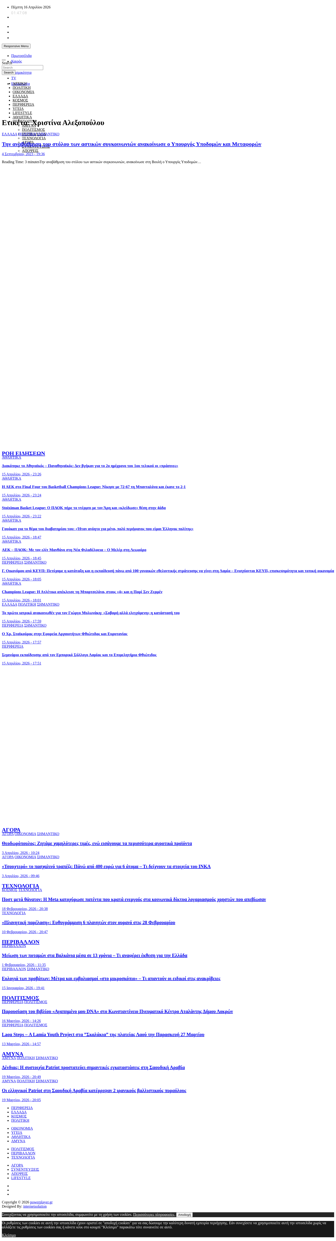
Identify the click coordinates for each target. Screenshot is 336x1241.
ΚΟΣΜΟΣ (9, 890)
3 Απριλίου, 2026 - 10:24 (20, 853)
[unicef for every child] (87, 52)
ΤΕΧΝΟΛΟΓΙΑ (34, 138)
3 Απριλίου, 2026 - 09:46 (20, 876)
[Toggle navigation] (4, 60)
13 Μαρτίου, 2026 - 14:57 (21, 1044)
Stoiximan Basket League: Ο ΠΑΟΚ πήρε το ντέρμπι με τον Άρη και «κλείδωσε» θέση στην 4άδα (84, 508)
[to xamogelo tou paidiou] (168, 443)
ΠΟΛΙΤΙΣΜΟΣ (33, 130)
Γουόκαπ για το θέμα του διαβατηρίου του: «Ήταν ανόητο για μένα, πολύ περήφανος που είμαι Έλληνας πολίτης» (97, 529)
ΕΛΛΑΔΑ (9, 134)
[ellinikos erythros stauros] (168, 717)
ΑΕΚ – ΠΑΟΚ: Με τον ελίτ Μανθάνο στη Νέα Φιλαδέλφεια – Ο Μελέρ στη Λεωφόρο (74, 550)
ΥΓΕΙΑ (16, 1133)
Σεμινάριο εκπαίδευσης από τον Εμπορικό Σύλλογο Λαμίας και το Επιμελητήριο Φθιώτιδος (79, 655)
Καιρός (16, 61)
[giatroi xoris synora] (87, 111)
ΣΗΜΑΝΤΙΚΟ (48, 134)
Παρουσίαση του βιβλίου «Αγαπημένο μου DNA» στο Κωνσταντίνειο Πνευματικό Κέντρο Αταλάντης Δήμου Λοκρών (117, 1011)
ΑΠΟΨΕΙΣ (30, 151)
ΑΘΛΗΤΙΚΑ (22, 117)
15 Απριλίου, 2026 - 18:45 (21, 558)
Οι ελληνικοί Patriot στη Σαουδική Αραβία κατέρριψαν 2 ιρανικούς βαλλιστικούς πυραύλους (94, 1090)
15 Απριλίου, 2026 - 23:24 (21, 495)
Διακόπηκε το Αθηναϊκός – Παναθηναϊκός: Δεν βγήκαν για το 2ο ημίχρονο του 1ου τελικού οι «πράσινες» (90, 466)
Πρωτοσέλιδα (21, 56)
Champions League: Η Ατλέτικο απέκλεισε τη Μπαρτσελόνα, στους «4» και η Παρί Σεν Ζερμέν (82, 592)
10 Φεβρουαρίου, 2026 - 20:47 (25, 932)
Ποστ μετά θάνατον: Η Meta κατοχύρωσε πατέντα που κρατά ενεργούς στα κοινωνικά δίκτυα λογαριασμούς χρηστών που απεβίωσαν (134, 899)
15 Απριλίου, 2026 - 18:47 (21, 537)
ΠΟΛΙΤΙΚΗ (22, 88)
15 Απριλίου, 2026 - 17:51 (21, 663)
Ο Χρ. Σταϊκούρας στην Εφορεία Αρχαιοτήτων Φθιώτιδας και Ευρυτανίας (64, 634)
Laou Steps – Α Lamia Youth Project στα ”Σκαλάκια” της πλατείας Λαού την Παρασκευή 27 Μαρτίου (103, 1034)
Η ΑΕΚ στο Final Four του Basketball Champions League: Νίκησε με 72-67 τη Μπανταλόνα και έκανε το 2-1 (94, 487)
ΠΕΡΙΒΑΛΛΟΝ (20, 942)
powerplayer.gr (41, 1202)
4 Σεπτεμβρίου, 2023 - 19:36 (23, 154)
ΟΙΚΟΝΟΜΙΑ (25, 834)
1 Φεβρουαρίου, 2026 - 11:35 (24, 965)
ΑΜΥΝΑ (12, 1054)
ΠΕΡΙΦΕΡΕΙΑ (12, 562)
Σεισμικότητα (21, 72)
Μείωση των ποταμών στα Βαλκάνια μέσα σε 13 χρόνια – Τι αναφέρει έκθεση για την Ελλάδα (94, 955)
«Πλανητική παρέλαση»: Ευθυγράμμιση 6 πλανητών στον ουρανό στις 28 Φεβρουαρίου (88, 922)
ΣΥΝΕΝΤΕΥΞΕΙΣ (25, 1169)
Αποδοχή (184, 1214)
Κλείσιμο (9, 1235)
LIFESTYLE (21, 1178)
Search (7, 63)
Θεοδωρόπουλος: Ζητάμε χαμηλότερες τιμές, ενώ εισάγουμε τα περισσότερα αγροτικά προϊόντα (97, 843)
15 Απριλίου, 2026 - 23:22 (21, 516)
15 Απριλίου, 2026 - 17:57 (21, 642)
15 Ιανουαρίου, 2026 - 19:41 (23, 988)
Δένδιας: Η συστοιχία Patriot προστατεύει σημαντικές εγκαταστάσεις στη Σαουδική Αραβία (93, 1067)
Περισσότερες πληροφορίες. (154, 1214)
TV (13, 78)
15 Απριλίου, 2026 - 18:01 (21, 600)
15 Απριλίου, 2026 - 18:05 (21, 579)
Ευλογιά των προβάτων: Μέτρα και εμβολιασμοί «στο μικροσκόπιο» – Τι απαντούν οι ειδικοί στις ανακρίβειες (111, 978)
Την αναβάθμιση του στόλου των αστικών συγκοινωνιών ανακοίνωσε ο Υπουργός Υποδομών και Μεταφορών (131, 144)
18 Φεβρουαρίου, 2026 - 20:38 (25, 909)
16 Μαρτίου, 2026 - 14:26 (21, 1021)
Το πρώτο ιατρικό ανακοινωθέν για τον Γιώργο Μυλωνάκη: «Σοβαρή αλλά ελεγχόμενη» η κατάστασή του (91, 613)
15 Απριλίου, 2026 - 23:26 (21, 474)
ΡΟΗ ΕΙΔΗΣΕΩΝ (23, 453)
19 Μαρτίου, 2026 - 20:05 (21, 1100)
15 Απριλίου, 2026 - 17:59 (21, 621)
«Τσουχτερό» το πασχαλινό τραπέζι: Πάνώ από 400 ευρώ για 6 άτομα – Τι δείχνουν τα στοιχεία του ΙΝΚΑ (106, 866)
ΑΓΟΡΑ (11, 830)
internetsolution (35, 1206)
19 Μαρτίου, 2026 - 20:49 (21, 1077)
